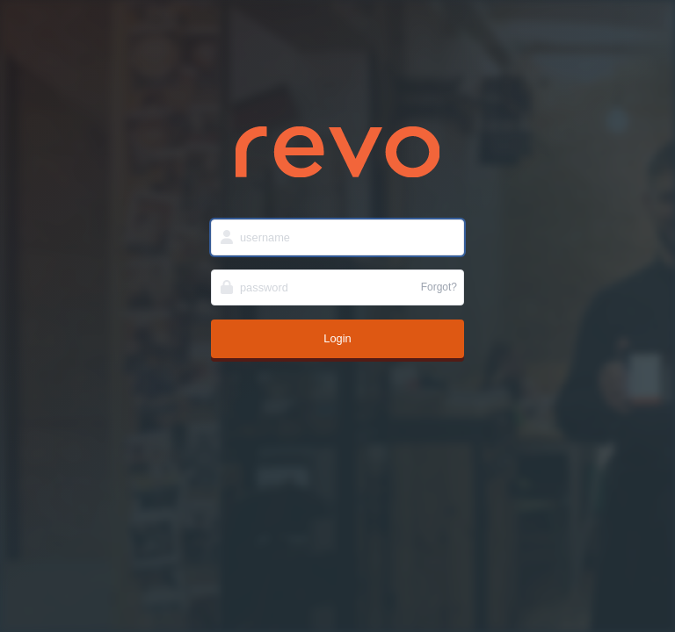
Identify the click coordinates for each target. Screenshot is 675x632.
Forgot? (439, 287)
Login (337, 338)
